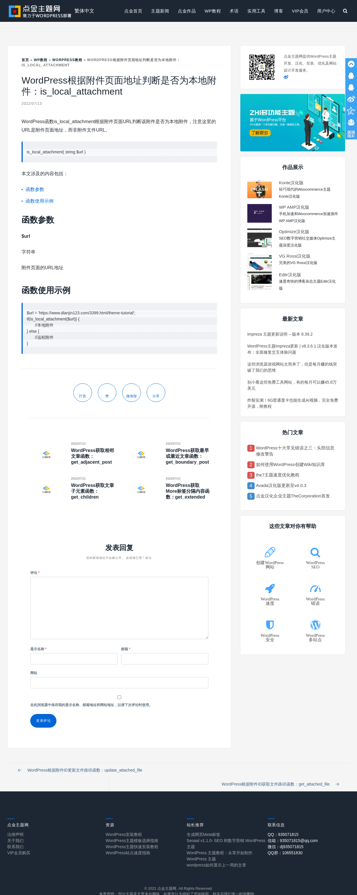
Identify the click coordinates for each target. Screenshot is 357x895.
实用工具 (256, 10)
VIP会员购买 (18, 842)
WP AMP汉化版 (294, 207)
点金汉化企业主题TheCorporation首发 (293, 495)
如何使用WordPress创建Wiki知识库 (290, 464)
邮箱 (125, 649)
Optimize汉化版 (294, 231)
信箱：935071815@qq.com (293, 830)
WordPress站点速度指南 (128, 842)
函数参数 (35, 189)
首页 (25, 60)
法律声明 (15, 824)
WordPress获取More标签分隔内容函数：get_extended (187, 491)
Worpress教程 (67, 60)
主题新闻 (160, 10)
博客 (278, 10)
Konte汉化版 (291, 182)
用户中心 (326, 10)
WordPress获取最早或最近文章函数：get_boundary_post (187, 456)
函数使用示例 (40, 201)
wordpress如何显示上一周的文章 (216, 854)
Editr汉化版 (290, 274)
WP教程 (213, 10)
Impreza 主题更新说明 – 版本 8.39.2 (280, 334)
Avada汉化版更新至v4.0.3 (281, 485)
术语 (234, 10)
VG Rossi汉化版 (294, 256)
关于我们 (15, 830)
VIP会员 (300, 10)
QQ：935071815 (283, 824)
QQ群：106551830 (285, 842)
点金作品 (187, 10)
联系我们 (15, 836)
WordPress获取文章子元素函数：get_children (92, 491)
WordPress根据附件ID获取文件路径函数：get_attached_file (279, 772)
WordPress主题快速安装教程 (132, 836)
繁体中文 (84, 11)
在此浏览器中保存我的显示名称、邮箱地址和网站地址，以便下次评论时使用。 (91, 705)
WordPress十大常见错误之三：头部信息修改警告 (295, 450)
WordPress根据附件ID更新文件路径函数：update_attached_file (81, 772)
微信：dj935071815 (285, 836)
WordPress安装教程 (124, 824)
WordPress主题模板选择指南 (132, 830)
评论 (35, 573)
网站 (33, 673)
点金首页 (133, 10)
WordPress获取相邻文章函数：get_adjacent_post (92, 456)
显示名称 (38, 649)
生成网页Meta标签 (203, 824)
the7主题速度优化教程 (277, 474)
